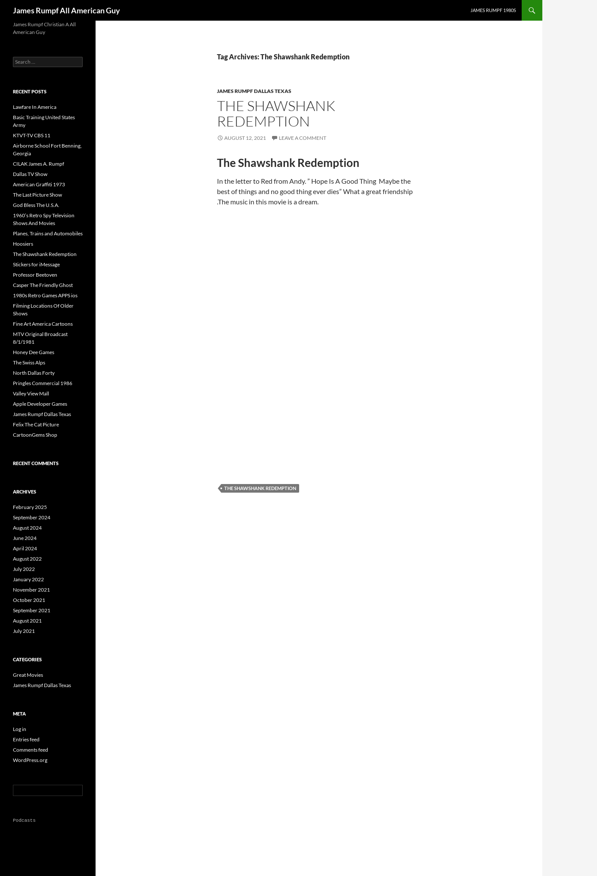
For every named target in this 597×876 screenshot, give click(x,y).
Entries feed (26, 739)
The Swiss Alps (29, 362)
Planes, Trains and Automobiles (48, 233)
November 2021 (31, 589)
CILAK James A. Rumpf (38, 163)
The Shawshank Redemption (276, 113)
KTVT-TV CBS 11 (31, 135)
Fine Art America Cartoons (43, 324)
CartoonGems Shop (35, 435)
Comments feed (30, 749)
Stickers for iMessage (36, 264)
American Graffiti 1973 (39, 184)
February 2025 (30, 507)
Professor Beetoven (35, 274)
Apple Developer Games (40, 404)
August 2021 (27, 620)
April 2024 (25, 548)
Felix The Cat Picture (36, 424)
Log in (19, 729)
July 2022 (24, 569)
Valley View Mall (31, 393)
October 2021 (29, 600)
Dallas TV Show (30, 174)
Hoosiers (23, 244)
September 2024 (31, 517)
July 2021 (24, 631)
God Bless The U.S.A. (36, 205)
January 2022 (28, 579)
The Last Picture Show (37, 194)
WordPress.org (30, 760)
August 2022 (27, 558)
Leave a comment (302, 138)
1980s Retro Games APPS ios (45, 295)
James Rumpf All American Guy (66, 10)
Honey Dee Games (33, 352)
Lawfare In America (34, 107)
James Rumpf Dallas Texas (254, 91)
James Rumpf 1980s (493, 10)
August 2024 (27, 527)
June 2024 (25, 538)
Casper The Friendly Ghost (43, 285)
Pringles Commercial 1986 (42, 383)
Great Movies (28, 675)
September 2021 (31, 610)
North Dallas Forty (34, 373)
